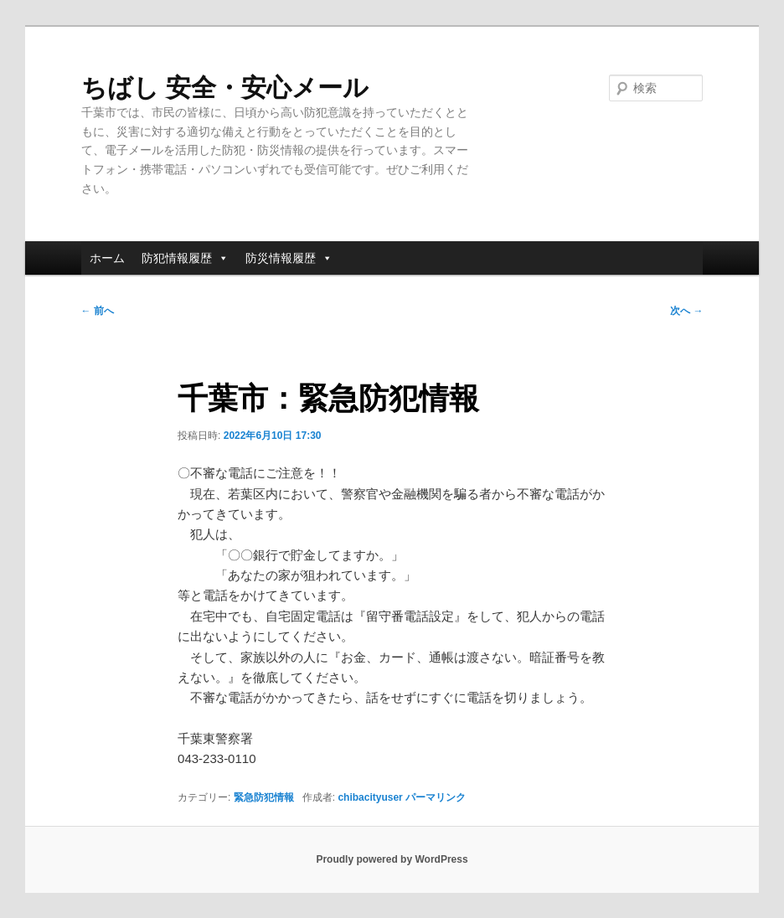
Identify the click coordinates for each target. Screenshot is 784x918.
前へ (97, 311)
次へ (686, 311)
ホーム (107, 258)
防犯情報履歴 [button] (185, 258)
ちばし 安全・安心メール (225, 87)
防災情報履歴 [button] (289, 258)
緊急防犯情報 (264, 797)
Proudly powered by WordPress (391, 859)
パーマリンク (435, 797)
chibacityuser (370, 797)
